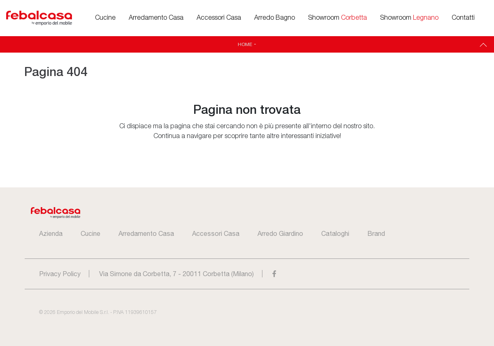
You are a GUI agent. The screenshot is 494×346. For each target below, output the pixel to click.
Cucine (105, 18)
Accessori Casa (219, 18)
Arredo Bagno (274, 18)
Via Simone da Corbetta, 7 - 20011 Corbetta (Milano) (176, 273)
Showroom (337, 18)
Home (245, 44)
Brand (376, 233)
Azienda (51, 233)
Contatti (463, 18)
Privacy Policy (60, 273)
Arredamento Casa (156, 18)
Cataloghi (335, 233)
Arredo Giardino (280, 233)
